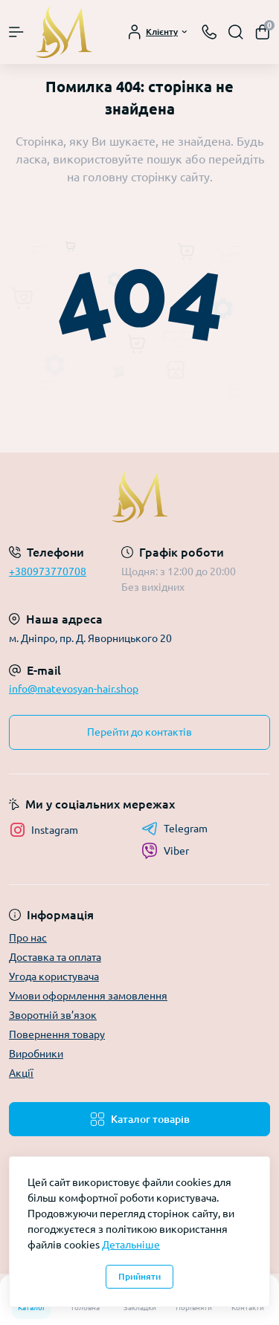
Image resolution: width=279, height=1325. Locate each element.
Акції (21, 1073)
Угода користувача (54, 976)
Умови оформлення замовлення (88, 996)
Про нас (28, 938)
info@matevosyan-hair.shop (73, 689)
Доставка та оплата (55, 957)
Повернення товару (57, 1034)
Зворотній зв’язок (53, 1015)
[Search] (235, 32)
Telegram (174, 828)
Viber (165, 851)
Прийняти (139, 1276)
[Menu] (16, 32)
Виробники (36, 1054)
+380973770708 (47, 571)
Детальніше (131, 1245)
